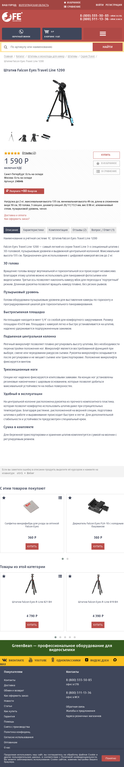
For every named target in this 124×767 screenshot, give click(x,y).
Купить (105, 155)
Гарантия (9, 717)
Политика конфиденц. (17, 732)
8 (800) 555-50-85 (94, 16)
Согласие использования (18, 737)
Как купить (10, 711)
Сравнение (72, 7)
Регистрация (114, 5)
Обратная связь (75, 707)
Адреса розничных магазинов (83, 716)
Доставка (9, 685)
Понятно (111, 758)
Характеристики (33, 230)
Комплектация (58, 230)
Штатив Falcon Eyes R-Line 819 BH (98, 602)
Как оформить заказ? (17, 219)
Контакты (9, 680)
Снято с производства (17, 727)
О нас (7, 748)
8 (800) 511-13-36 (94, 19)
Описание (12, 230)
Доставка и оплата (15, 215)
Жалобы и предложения (80, 711)
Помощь (9, 722)
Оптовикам (10, 742)
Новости (9, 701)
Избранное (72, 2)
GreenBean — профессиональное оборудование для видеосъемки (62, 648)
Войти (100, 5)
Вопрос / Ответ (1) (102, 230)
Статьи (8, 706)
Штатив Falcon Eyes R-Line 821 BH (32, 602)
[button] (62, 559)
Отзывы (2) (29, 153)
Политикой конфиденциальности (79, 757)
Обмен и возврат (14, 691)
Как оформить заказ (16, 696)
